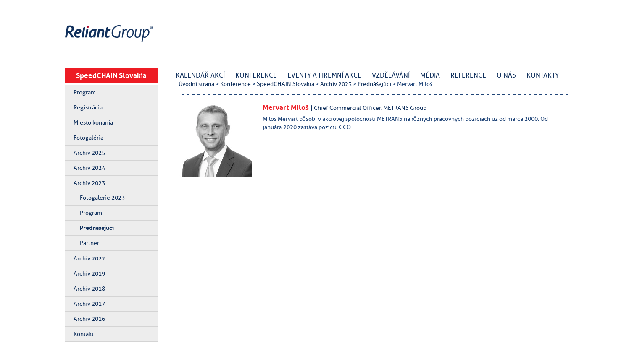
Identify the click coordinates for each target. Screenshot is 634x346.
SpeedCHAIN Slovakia (111, 75)
